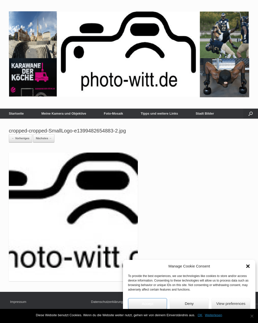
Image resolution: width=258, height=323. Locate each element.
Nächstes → (44, 138)
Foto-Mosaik (113, 113)
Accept (147, 303)
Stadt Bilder (205, 113)
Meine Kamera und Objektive (63, 113)
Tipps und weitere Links (159, 113)
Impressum (18, 302)
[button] (247, 266)
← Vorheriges (20, 138)
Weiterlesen (213, 315)
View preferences (231, 303)
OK (200, 315)
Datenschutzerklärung (107, 302)
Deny (189, 303)
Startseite (16, 113)
